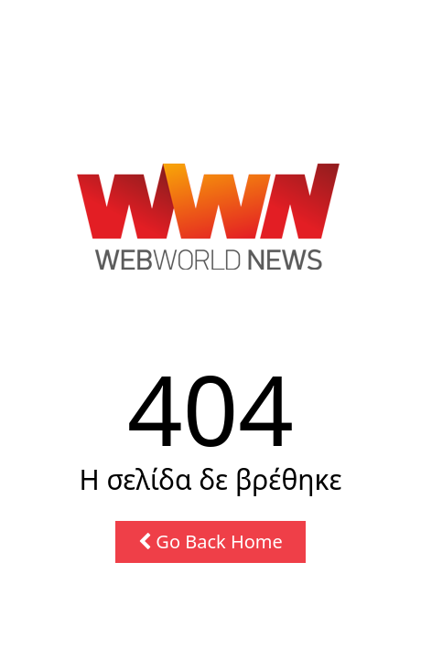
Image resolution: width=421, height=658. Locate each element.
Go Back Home (210, 541)
